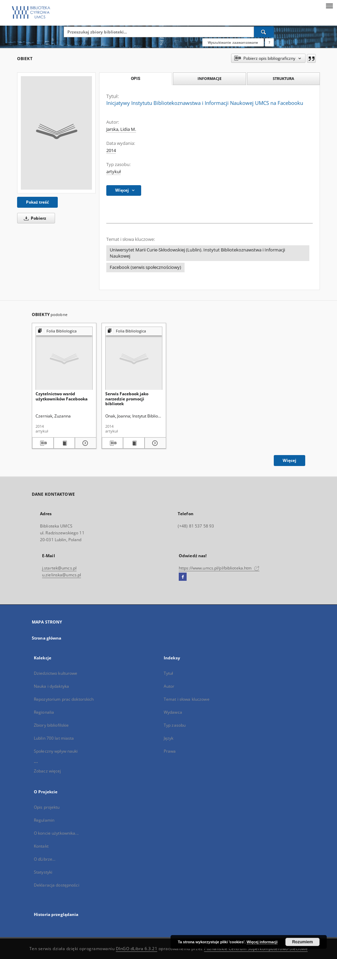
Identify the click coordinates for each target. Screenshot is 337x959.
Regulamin (44, 820)
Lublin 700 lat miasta (54, 738)
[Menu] (329, 5)
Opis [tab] (135, 78)
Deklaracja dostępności (56, 885)
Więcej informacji (262, 942)
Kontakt (41, 846)
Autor (169, 686)
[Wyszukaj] (264, 31)
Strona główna (47, 638)
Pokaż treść (37, 202)
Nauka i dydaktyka (51, 686)
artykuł (113, 172)
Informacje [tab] (209, 78)
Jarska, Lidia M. (121, 129)
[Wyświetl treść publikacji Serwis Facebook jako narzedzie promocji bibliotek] (133, 443)
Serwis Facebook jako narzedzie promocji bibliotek (126, 398)
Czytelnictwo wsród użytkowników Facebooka (61, 396)
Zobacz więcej (47, 771)
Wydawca (173, 712)
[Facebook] (183, 577)
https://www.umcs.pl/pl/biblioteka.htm (219, 568)
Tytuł (168, 673)
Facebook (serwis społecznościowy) (145, 267)
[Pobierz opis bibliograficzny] (42, 443)
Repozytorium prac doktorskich (64, 699)
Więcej (289, 460)
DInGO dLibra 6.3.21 (137, 948)
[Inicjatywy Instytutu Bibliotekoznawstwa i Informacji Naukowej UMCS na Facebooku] (56, 133)
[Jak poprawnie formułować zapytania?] (269, 42)
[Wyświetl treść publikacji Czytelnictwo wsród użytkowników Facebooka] (64, 443)
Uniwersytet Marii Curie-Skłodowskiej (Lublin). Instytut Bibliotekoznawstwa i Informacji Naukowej (197, 253)
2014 (111, 150)
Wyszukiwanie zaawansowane (233, 42)
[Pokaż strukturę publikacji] (64, 331)
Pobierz (34, 218)
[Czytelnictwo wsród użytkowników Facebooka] (64, 358)
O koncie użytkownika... (56, 833)
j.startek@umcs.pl (59, 568)
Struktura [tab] (283, 78)
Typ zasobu (175, 725)
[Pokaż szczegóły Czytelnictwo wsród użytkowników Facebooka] (84, 443)
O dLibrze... (44, 859)
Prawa (170, 751)
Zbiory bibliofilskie (51, 725)
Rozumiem (302, 942)
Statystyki (43, 872)
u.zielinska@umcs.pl (61, 575)
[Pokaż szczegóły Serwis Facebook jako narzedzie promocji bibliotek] (154, 443)
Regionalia (44, 712)
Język (169, 738)
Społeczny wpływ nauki (56, 751)
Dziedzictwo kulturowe (56, 673)
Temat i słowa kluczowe (187, 699)
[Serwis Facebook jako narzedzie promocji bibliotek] (134, 358)
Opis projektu (47, 807)
